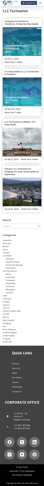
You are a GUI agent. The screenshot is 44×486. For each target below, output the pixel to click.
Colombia (7, 298)
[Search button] (38, 226)
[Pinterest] (34, 454)
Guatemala (10, 283)
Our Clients (17, 377)
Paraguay (7, 323)
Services (15, 363)
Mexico (6, 317)
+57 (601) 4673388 (22, 425)
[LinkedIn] (34, 442)
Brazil (5, 249)
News (14, 373)
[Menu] (40, 3)
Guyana (6, 305)
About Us (16, 368)
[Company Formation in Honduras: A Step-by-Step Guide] (22, 41)
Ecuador (6, 301)
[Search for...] (19, 226)
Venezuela (7, 341)
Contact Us (29, 3)
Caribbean (7, 255)
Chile (5, 295)
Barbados (10, 258)
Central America (10, 271)
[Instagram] (9, 454)
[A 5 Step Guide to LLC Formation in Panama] (22, 91)
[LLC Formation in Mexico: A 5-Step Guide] (22, 142)
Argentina (7, 240)
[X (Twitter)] (22, 442)
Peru (5, 326)
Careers (15, 382)
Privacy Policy (22, 467)
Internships (17, 387)
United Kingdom (10, 332)
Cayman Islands (12, 262)
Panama (9, 292)
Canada (6, 252)
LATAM (6, 314)
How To (6, 308)
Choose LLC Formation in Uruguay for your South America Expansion (21, 171)
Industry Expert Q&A (12, 311)
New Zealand (8, 320)
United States (9, 335)
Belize (8, 274)
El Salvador (10, 280)
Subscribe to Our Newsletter (22, 471)
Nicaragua (10, 289)
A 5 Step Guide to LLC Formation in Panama (21, 73)
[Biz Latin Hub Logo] (10, 3)
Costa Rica (10, 277)
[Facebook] (9, 442)
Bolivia (6, 246)
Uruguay (6, 338)
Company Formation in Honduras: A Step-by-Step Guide (21, 22)
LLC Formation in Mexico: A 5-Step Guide (20, 123)
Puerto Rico (11, 268)
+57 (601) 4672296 (22, 428)
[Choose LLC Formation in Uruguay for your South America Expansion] (22, 191)
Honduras (10, 286)
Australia (7, 243)
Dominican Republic (14, 265)
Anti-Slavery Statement (22, 475)
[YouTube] (22, 454)
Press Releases (9, 329)
